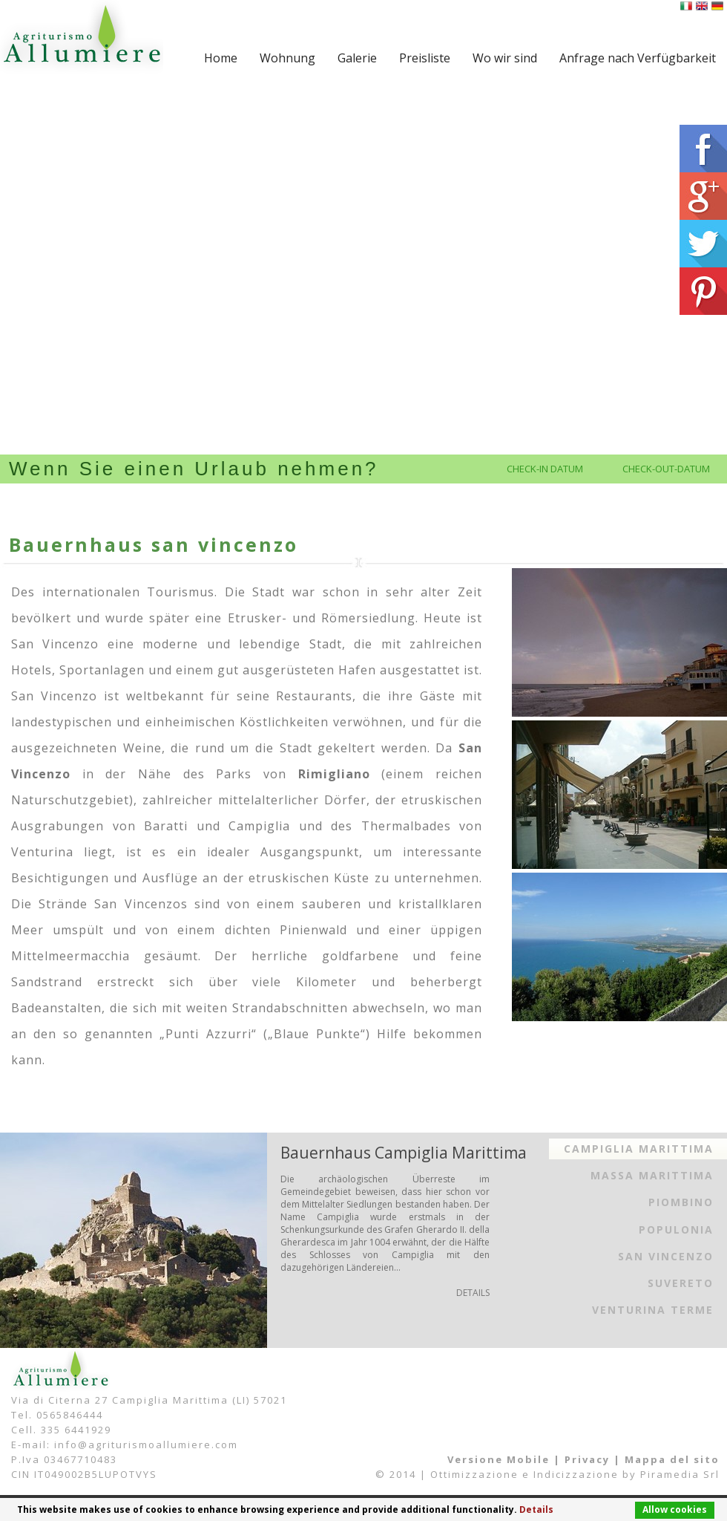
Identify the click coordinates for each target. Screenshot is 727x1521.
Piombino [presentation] (681, 1202)
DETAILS (473, 1292)
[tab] (638, 1149)
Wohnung (287, 58)
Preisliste (424, 58)
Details (536, 1509)
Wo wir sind (505, 58)
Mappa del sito (672, 1459)
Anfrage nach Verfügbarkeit (637, 58)
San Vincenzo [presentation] (666, 1256)
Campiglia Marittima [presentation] (639, 1148)
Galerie (357, 58)
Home (220, 58)
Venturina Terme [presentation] (653, 1310)
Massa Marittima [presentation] (652, 1175)
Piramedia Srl (680, 1474)
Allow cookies (674, 1509)
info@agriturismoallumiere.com (146, 1444)
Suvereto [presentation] (681, 1283)
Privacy (587, 1459)
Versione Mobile (498, 1459)
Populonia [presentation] (676, 1229)
